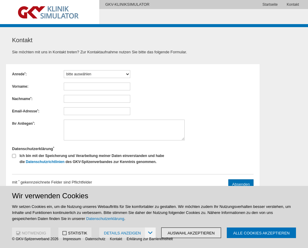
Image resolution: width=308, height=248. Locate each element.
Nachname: (22, 98)
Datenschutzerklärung (105, 218)
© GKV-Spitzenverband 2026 (35, 239)
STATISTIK (77, 233)
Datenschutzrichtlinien (45, 162)
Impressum (72, 239)
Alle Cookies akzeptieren (261, 233)
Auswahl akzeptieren (191, 233)
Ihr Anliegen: (23, 123)
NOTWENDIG (34, 233)
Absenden (241, 184)
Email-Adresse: (25, 111)
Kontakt (293, 4)
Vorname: (20, 86)
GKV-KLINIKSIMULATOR (127, 4)
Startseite (270, 4)
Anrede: (19, 74)
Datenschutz (95, 239)
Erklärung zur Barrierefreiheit (150, 239)
